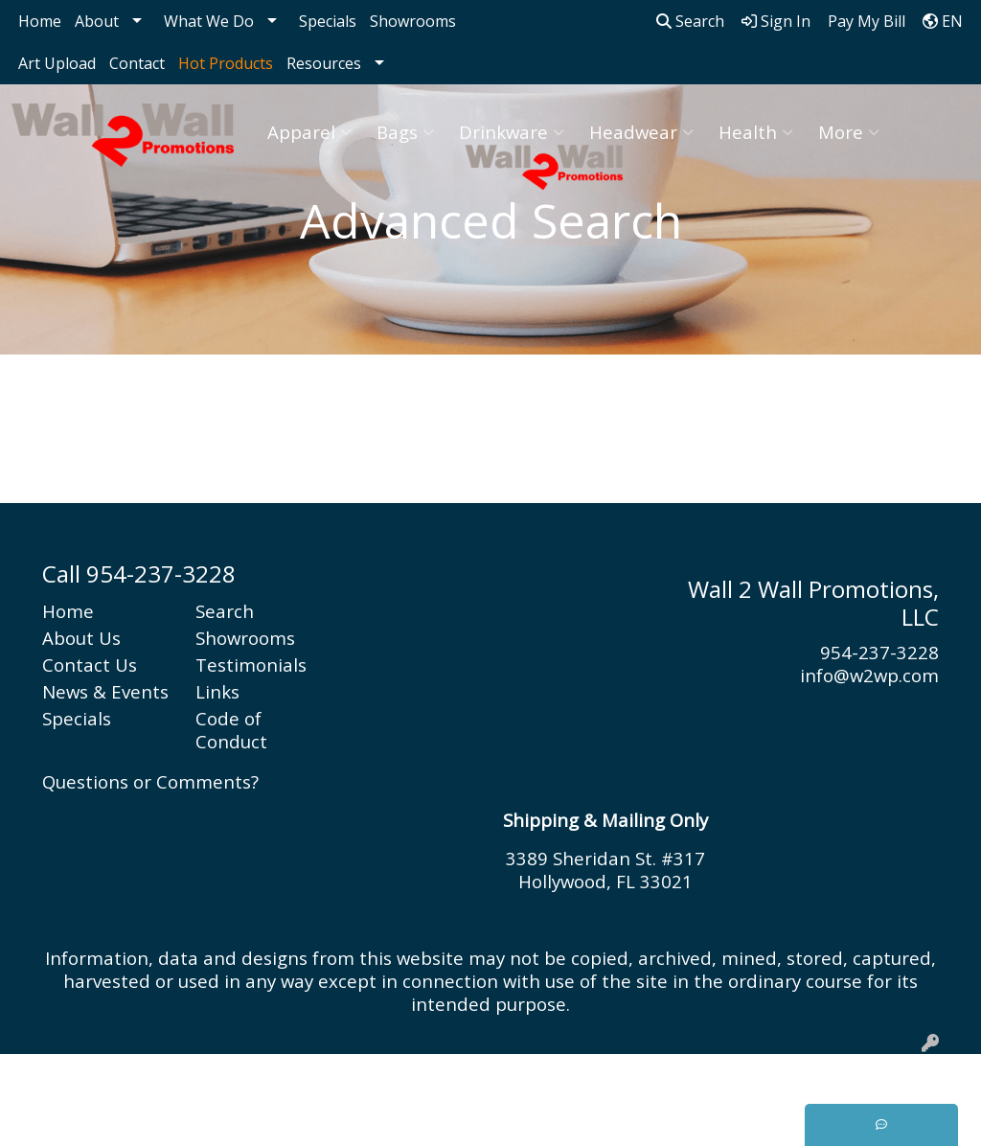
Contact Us (89, 664)
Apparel (309, 132)
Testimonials (251, 664)
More (848, 132)
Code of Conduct (231, 729)
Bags (405, 132)
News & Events (105, 691)
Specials (327, 21)
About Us (81, 638)
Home (39, 21)
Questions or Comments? (150, 781)
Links (217, 691)
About (97, 21)
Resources (323, 63)
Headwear (641, 132)
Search (690, 21)
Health (756, 132)
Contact (137, 63)
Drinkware (511, 132)
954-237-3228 (879, 652)
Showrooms (413, 21)
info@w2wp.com (869, 675)
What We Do (209, 21)
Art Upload (57, 63)
